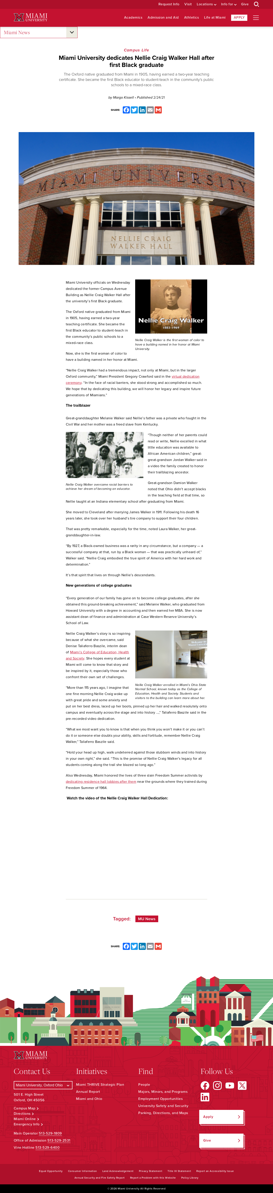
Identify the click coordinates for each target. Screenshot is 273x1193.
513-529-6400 (47, 1147)
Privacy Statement (150, 1171)
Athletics (191, 18)
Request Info (168, 4)
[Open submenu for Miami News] (71, 32)
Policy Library (190, 1177)
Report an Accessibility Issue (215, 1171)
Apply (239, 17)
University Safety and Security (163, 1106)
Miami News (17, 32)
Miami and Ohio (89, 1099)
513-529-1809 (50, 1133)
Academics (133, 18)
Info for (227, 4)
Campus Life (136, 50)
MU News (147, 918)
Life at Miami (215, 18)
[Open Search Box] (256, 4)
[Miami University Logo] (30, 17)
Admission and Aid (163, 18)
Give (245, 4)
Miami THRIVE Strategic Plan (100, 1084)
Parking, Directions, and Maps (163, 1113)
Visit (188, 4)
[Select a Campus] (43, 1085)
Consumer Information (82, 1171)
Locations (205, 4)
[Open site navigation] (256, 17)
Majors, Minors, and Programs (162, 1092)
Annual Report (88, 1092)
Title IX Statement (179, 1171)
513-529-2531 (58, 1140)
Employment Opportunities (160, 1099)
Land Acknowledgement (118, 1171)
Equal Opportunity (51, 1171)
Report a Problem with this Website (153, 1177)
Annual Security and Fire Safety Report (99, 1177)
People (144, 1084)
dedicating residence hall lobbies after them (101, 781)
